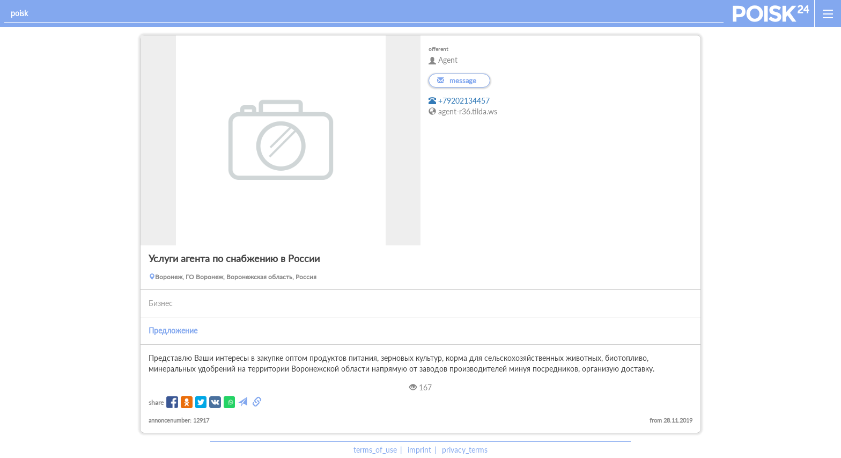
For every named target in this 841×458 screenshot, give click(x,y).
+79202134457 (459, 100)
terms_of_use (375, 449)
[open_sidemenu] (827, 13)
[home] (771, 13)
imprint (419, 449)
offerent (438, 49)
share (156, 402)
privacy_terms (465, 449)
